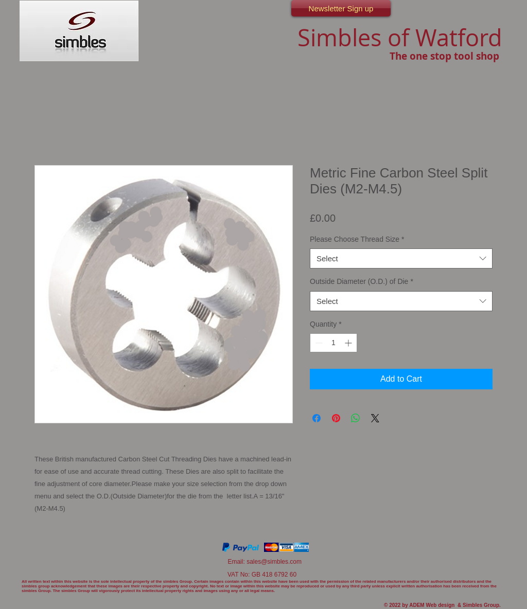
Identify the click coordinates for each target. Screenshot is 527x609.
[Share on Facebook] (316, 418)
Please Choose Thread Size (357, 239)
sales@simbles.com (274, 561)
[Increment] (349, 343)
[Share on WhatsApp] (355, 418)
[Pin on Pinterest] (336, 418)
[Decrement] (317, 343)
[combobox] (401, 258)
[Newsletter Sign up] (341, 8)
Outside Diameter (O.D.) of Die (361, 281)
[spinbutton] (333, 343)
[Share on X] (375, 418)
